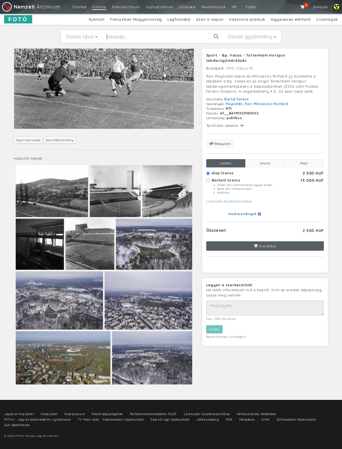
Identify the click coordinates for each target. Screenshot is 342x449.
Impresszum (74, 414)
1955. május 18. (240, 68)
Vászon (264, 163)
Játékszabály (207, 419)
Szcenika (187, 7)
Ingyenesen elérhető (291, 19)
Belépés (320, 7)
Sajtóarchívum (159, 7)
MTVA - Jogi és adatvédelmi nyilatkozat (37, 419)
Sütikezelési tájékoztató (296, 419)
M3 (234, 7)
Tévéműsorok (213, 7)
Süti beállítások (17, 425)
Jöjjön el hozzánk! (19, 414)
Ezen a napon (210, 19)
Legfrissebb (179, 19)
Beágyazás (220, 143)
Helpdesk (247, 419)
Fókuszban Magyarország (136, 19)
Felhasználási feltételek (256, 414)
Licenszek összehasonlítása (229, 201)
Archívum (30, 7)
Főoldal (80, 7)
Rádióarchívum (126, 7)
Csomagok (327, 19)
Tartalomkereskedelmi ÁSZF (153, 414)
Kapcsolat (49, 414)
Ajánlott (97, 19)
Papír (304, 163)
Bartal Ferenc (236, 99)
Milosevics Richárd (271, 104)
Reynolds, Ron (239, 104)
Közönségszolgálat (107, 414)
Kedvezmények (245, 214)
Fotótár (99, 7)
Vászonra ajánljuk (247, 19)
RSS (229, 419)
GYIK (266, 419)
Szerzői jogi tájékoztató (169, 419)
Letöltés (225, 163)
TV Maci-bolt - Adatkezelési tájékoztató (110, 419)
